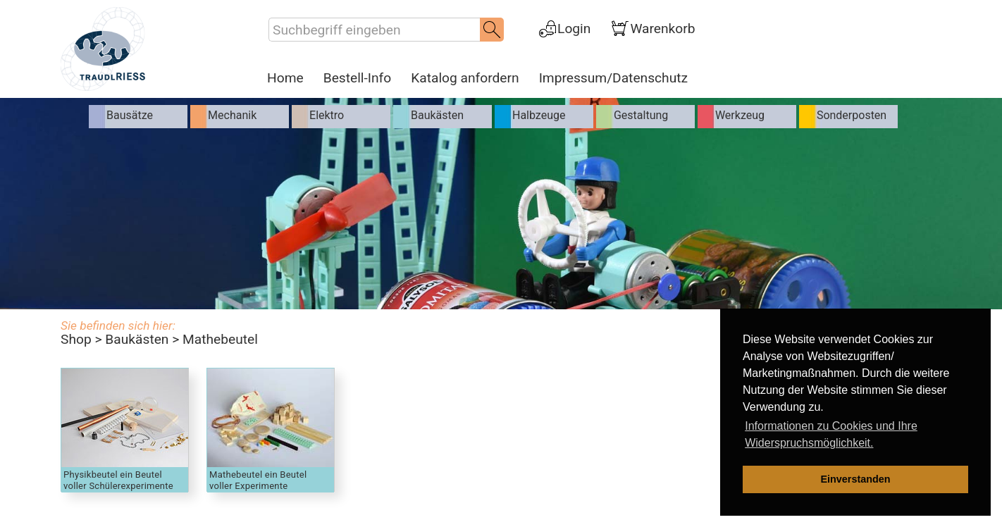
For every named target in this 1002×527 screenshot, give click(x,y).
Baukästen (136, 339)
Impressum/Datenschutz (613, 78)
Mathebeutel (220, 339)
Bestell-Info (357, 78)
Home (285, 78)
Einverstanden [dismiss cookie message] (855, 479)
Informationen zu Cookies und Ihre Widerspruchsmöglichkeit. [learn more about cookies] (831, 434)
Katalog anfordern (465, 78)
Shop (76, 339)
